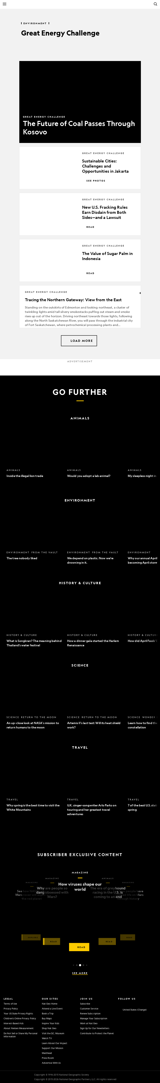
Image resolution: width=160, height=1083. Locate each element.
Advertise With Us (51, 1062)
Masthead (47, 1052)
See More (80, 973)
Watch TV (47, 1038)
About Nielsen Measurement (19, 1028)
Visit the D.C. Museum (53, 1033)
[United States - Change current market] (132, 1009)
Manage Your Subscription (93, 1018)
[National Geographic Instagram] (119, 1003)
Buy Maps (47, 1018)
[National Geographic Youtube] (136, 1003)
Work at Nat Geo (89, 1023)
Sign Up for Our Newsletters (94, 1028)
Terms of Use (10, 1003)
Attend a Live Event (52, 1008)
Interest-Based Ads (13, 1023)
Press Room (48, 1057)
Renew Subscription (90, 1013)
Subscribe (85, 1003)
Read (88, 227)
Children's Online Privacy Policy (20, 1018)
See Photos (94, 180)
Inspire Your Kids (50, 1023)
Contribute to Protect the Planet (97, 1033)
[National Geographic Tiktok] (148, 1003)
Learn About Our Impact (54, 1043)
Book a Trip (48, 1013)
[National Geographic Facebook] (124, 1003)
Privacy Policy (11, 1008)
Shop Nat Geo (49, 1028)
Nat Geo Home (49, 1003)
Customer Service (89, 1008)
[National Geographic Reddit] (153, 1003)
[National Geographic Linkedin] (142, 1003)
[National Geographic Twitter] (130, 1003)
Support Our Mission (52, 1048)
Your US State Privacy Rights (18, 1013)
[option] (35, 455)
